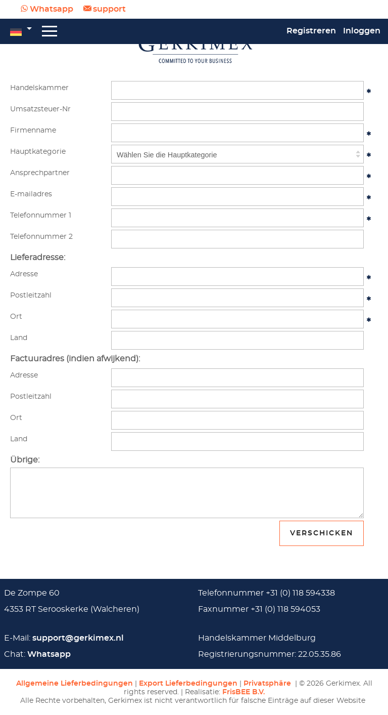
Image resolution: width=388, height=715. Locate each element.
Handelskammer (39, 88)
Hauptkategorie (38, 151)
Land (18, 338)
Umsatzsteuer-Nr (40, 109)
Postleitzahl (31, 295)
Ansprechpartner (40, 173)
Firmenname (33, 130)
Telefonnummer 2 (41, 236)
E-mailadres (31, 194)
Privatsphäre (268, 683)
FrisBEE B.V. (243, 692)
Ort (16, 316)
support (109, 9)
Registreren (311, 31)
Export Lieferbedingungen (188, 683)
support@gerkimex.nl (78, 638)
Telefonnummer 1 (40, 215)
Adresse (24, 274)
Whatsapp (51, 9)
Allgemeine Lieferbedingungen (74, 683)
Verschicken (321, 533)
